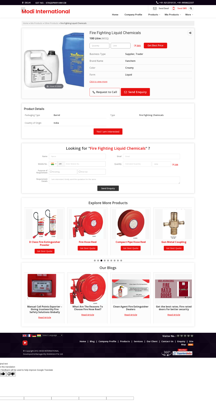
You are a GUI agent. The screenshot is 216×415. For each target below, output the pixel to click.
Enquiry (181, 341)
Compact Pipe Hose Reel (174, 242)
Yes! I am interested (108, 131)
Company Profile (133, 14)
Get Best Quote (44, 248)
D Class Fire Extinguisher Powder (87, 243)
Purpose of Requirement (41, 172)
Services (138, 341)
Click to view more (98, 81)
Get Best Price (155, 45)
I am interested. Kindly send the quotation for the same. (114, 180)
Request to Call (105, 92)
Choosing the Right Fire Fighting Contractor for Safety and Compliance (45, 309)
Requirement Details (41, 180)
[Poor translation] (11, 374)
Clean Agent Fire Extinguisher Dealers (174, 308)
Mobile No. (42, 164)
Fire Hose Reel (131, 242)
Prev (28, 298)
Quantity (118, 164)
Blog (92, 341)
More (189, 14)
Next (188, 298)
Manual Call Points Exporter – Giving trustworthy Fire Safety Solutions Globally (87, 309)
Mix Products (173, 14)
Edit (137, 45)
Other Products (51, 23)
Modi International (46, 11)
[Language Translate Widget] (52, 335)
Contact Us (167, 341)
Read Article (44, 317)
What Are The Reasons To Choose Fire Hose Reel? (131, 308)
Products (154, 14)
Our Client (152, 341)
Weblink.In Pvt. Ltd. (55, 354)
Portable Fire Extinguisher (44, 242)
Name (44, 156)
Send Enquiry (135, 92)
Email (119, 156)
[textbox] (120, 45)
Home (115, 14)
